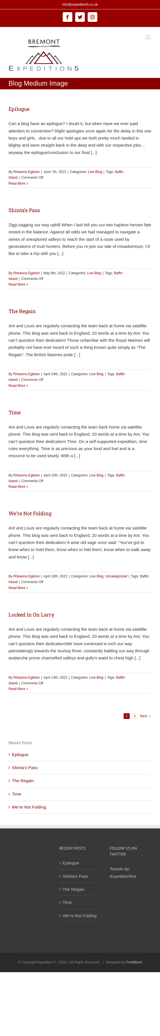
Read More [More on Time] (17, 487)
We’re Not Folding (30, 513)
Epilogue (19, 109)
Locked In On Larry (31, 614)
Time (15, 412)
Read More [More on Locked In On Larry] (17, 689)
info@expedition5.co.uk (80, 5)
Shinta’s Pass (24, 210)
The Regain (22, 311)
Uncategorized (116, 576)
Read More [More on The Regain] (17, 386)
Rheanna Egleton (26, 172)
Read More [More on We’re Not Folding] (17, 588)
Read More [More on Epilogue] (17, 183)
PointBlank (134, 962)
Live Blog (95, 172)
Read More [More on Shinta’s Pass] (17, 284)
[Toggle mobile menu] (148, 37)
